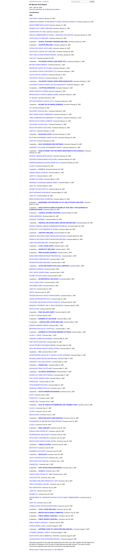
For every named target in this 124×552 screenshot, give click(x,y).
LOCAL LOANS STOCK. (46, 246)
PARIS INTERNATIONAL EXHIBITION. (41, 199)
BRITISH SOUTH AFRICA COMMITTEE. (51, 512)
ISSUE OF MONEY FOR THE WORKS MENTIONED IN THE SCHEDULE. (61, 151)
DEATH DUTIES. (34, 309)
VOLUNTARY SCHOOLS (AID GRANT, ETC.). (52, 61)
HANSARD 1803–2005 (35, 1)
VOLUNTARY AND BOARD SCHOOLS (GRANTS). (45, 302)
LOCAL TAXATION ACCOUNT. (38, 457)
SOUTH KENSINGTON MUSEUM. (39, 192)
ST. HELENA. (33, 98)
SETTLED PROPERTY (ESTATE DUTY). (41, 101)
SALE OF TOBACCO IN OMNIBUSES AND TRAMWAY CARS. (58, 405)
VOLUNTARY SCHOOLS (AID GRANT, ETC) (43, 71)
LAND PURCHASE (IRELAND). (39, 242)
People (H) (46, 1)
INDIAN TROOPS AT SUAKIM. (38, 91)
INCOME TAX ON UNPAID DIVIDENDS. (50, 104)
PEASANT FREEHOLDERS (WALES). (41, 156)
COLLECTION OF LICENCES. (38, 75)
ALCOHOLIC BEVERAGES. (47, 371)
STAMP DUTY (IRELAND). (46, 249)
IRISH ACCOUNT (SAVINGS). (47, 252)
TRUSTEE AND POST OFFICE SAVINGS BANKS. (44, 295)
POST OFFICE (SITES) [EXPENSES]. (50, 467)
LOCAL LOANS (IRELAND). (47, 509)
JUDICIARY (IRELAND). (46, 233)
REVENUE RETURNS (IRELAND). (40, 262)
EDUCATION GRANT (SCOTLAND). (40, 127)
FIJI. (30, 108)
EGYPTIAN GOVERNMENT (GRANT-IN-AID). (43, 137)
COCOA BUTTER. (35, 477)
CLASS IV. (32, 408)
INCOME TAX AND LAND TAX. (38, 189)
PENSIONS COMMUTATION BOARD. (41, 338)
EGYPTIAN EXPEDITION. (47, 88)
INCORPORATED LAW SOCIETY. (49, 279)
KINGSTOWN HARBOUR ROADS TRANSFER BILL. (45, 256)
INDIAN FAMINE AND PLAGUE (39, 25)
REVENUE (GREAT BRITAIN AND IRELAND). (43, 358)
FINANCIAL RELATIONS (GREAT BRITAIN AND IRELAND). (57, 223)
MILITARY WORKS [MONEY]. (38, 65)
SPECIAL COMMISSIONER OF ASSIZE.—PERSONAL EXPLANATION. (51, 35)
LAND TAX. (32, 58)
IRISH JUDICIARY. (44, 428)
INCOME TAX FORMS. (36, 179)
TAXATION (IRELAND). (45, 45)
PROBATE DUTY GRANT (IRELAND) (40, 28)
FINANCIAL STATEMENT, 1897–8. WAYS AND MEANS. (46, 305)
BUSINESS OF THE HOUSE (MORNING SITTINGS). (54, 332)
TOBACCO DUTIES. (44, 444)
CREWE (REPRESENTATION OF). (40, 299)
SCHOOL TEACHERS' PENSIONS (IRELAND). (53, 41)
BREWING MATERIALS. (36, 269)
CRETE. (31, 292)
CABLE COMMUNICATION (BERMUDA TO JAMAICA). (46, 118)
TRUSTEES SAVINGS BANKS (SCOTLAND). (43, 159)
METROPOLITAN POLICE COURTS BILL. (42, 328)
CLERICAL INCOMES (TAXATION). (49, 213)
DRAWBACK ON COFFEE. (37, 451)
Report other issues (46, 549)
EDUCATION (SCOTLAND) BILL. (39, 461)
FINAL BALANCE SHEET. (46, 312)
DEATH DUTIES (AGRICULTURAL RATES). (42, 441)
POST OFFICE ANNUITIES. (37, 342)
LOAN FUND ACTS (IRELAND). (39, 38)
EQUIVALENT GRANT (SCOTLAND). (40, 68)
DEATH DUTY (33, 448)
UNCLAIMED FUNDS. (36, 285)
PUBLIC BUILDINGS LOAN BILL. (39, 484)
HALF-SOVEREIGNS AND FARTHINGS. (51, 144)
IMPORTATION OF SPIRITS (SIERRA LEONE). (43, 94)
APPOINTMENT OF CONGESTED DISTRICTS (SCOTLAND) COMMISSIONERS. (54, 497)
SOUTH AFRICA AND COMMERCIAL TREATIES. (44, 536)
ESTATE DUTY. (34, 398)
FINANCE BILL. (43, 365)
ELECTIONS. (33, 18)
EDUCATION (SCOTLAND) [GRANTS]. (50, 418)
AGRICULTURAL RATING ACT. (39, 431)
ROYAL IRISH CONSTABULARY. (39, 259)
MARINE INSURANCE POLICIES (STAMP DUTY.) (44, 162)
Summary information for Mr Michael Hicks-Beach (44, 9)
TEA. (40, 352)
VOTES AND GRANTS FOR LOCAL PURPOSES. (53, 266)
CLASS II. (32, 166)
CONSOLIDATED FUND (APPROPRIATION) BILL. (44, 539)
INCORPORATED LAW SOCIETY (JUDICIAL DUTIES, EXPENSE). (49, 355)
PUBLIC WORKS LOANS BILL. (48, 516)
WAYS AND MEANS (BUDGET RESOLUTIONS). (44, 348)
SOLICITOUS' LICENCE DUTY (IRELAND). (42, 51)
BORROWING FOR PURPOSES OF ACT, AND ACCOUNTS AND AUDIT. (61, 202)
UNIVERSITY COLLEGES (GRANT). (40, 362)
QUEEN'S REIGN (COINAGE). (38, 172)
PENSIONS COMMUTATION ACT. (39, 388)
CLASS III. (32, 315)
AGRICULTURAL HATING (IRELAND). (51, 322)
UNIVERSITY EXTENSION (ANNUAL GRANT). (43, 182)
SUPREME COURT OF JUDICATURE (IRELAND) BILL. (55, 529)
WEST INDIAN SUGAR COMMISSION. (41, 114)
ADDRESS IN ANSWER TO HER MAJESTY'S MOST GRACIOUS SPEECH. (52, 21)
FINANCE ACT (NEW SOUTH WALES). (41, 375)
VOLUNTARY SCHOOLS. (37, 78)
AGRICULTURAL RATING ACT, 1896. (40, 474)
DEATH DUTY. (43, 454)
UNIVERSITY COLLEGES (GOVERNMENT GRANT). (45, 147)
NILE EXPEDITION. (35, 487)
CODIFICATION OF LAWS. (37, 31)
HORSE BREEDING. (35, 216)
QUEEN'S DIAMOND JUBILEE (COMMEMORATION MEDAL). (48, 226)
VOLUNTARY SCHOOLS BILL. (38, 111)
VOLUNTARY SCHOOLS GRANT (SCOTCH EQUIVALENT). (47, 84)
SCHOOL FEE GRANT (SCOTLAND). (40, 48)
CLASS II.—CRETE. (35, 335)
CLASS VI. (41, 169)
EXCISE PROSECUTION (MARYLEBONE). (42, 345)
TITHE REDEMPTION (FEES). (38, 385)
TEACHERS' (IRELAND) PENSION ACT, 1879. (43, 481)
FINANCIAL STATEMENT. (37, 219)
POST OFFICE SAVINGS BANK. (39, 272)
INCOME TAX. (33, 494)
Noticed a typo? (34, 549)
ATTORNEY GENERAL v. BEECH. (39, 532)
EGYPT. (31, 395)
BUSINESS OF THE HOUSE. (47, 319)
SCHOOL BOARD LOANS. (37, 526)
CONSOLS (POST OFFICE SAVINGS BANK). (43, 506)
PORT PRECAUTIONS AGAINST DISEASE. (42, 55)
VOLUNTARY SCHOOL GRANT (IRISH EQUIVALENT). (55, 81)
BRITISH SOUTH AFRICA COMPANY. (41, 121)
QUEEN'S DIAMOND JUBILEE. (39, 325)
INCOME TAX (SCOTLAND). (38, 276)
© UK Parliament (58, 549)
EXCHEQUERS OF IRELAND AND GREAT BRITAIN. (45, 421)
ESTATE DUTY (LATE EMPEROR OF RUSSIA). (44, 229)
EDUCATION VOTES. (45, 134)
